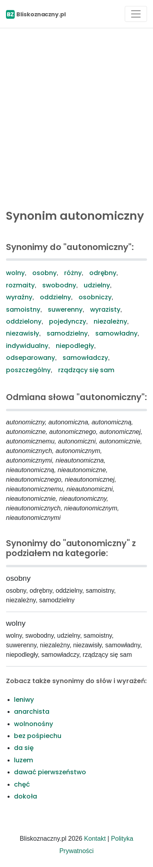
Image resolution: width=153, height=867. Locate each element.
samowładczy (85, 357)
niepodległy (75, 345)
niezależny (110, 321)
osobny (44, 272)
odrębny (102, 272)
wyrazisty (105, 309)
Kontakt (95, 838)
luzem (23, 760)
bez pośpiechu (37, 735)
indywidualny (27, 345)
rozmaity (20, 285)
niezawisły (22, 333)
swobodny (59, 285)
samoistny (23, 309)
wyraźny (19, 297)
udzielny (97, 285)
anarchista (31, 711)
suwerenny (65, 309)
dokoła (25, 796)
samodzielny (67, 333)
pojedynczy (67, 321)
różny (73, 272)
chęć (22, 784)
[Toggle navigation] (136, 14)
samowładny (116, 333)
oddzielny (55, 297)
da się (23, 747)
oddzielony (23, 321)
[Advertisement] (76, 116)
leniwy (24, 699)
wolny (15, 272)
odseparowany (30, 357)
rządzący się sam (86, 370)
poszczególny (28, 370)
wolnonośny (33, 723)
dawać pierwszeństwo (50, 772)
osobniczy (95, 297)
